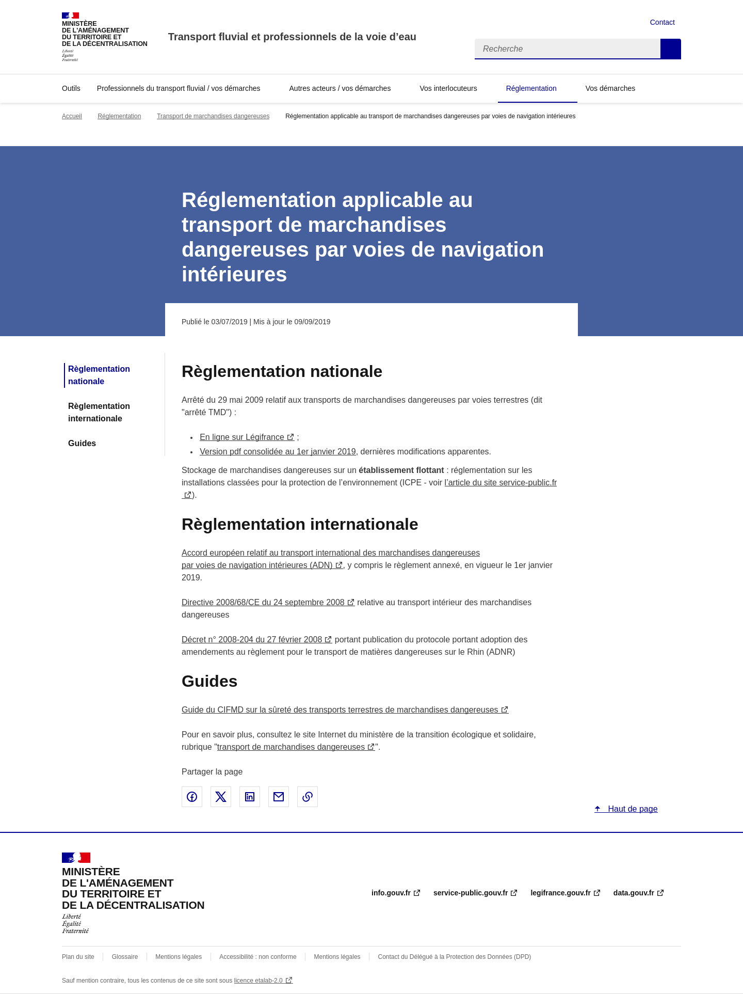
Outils (71, 88)
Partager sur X (221, 796)
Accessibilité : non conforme (257, 956)
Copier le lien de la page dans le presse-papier (307, 796)
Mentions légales (178, 956)
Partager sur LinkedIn (249, 796)
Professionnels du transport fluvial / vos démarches (179, 88)
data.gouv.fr (633, 893)
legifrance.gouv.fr (560, 893)
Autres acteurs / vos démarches (340, 88)
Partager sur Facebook (192, 796)
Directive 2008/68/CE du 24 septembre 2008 (263, 602)
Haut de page (632, 808)
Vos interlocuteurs (448, 88)
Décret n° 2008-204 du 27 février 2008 (252, 639)
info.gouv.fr (391, 893)
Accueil (72, 116)
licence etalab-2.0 (258, 980)
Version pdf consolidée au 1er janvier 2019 (278, 451)
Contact (662, 22)
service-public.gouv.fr (470, 893)
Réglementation (531, 88)
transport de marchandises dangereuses (291, 747)
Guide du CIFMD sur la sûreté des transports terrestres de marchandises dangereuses (340, 709)
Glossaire (125, 956)
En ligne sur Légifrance (242, 437)
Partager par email (278, 796)
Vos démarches (611, 88)
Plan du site (78, 956)
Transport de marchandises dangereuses (213, 116)
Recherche (670, 49)
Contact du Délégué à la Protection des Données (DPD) (454, 956)
